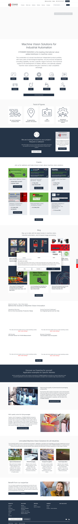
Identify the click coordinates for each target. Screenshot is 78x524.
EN (56, 1)
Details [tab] (39, 257)
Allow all (53, 268)
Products (22, 5)
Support (35, 505)
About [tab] (54, 257)
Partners (38, 5)
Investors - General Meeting (52, 508)
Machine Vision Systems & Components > (63, 13)
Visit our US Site (63, 503)
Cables (9, 512)
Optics (9, 506)
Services (43, 5)
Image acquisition (11, 509)
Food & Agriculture (62, 461)
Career (48, 506)
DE (58, 1)
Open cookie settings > (23, 331)
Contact (53, 1)
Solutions (33, 5)
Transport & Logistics (47, 461)
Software (10, 511)
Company (48, 5)
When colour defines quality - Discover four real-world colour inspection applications (16, 260)
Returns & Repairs (37, 506)
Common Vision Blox (25, 510)
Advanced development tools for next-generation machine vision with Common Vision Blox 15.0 (60, 287)
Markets (22, 505)
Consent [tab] (24, 257)
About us (48, 505)
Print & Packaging (31, 461)
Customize (39, 268)
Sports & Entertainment (15, 461)
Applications (23, 506)
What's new (28, 5)
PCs (9, 514)
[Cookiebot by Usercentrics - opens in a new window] (53, 254)
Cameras (10, 505)
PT (63, 1)
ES (60, 1)
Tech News (77, 261)
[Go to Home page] (13, 5)
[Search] (68, 5)
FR (61, 1)
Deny (25, 268)
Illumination (10, 508)
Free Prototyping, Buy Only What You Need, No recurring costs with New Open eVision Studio (39, 287)
